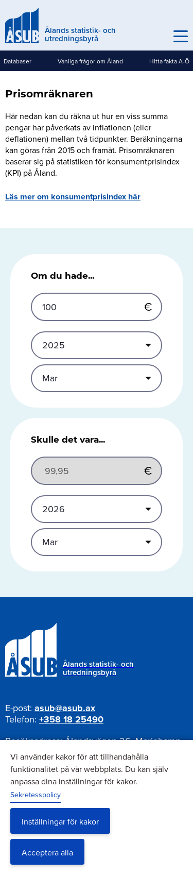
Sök (158, 36)
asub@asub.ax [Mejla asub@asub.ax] (64, 708)
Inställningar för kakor (60, 821)
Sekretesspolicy (35, 794)
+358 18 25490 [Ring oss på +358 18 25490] (71, 719)
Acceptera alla (47, 852)
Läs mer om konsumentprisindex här (73, 197)
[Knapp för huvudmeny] (180, 36)
